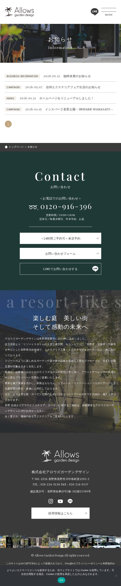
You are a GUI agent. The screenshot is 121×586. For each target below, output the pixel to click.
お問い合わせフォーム (60, 253)
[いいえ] (116, 576)
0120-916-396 (66, 206)
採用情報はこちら (60, 513)
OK (61, 580)
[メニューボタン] (108, 12)
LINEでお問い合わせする (60, 269)
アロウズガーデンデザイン (19, 12)
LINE (95, 12)
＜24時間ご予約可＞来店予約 (60, 238)
